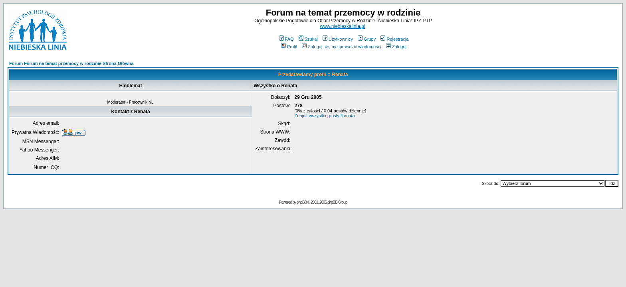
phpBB (302, 202)
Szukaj (308, 39)
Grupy (367, 39)
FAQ (286, 39)
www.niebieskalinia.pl (342, 26)
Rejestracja (394, 39)
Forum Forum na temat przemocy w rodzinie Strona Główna (71, 63)
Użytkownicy (338, 39)
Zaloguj (396, 46)
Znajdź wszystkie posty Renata (325, 115)
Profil (289, 46)
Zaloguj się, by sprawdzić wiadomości (341, 46)
